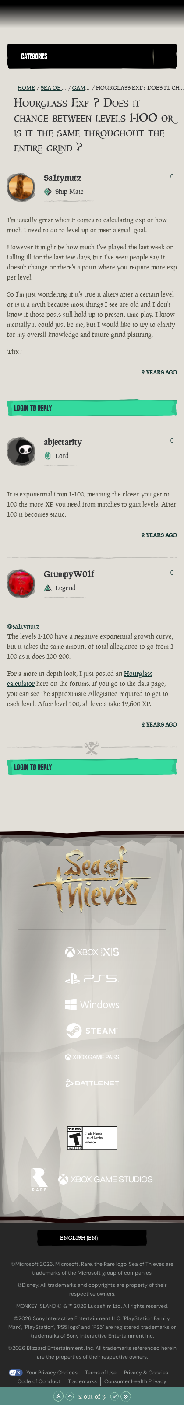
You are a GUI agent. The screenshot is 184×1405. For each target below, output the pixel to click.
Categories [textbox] (34, 56)
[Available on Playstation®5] (92, 979)
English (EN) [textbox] (79, 1237)
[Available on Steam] (92, 1032)
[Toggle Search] (164, 56)
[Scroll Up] (69, 1396)
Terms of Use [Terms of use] (101, 1372)
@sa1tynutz (23, 626)
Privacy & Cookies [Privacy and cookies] (146, 1372)
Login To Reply (33, 408)
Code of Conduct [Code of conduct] (39, 1381)
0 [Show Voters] (172, 176)
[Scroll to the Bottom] (125, 1396)
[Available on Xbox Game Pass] (92, 1058)
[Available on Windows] (92, 1005)
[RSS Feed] (12, 87)
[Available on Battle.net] (92, 1084)
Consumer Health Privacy (135, 1381)
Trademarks (82, 1381)
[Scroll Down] (114, 1396)
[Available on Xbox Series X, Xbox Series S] (92, 953)
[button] (85, 56)
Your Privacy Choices (52, 1372)
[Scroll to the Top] (58, 1396)
